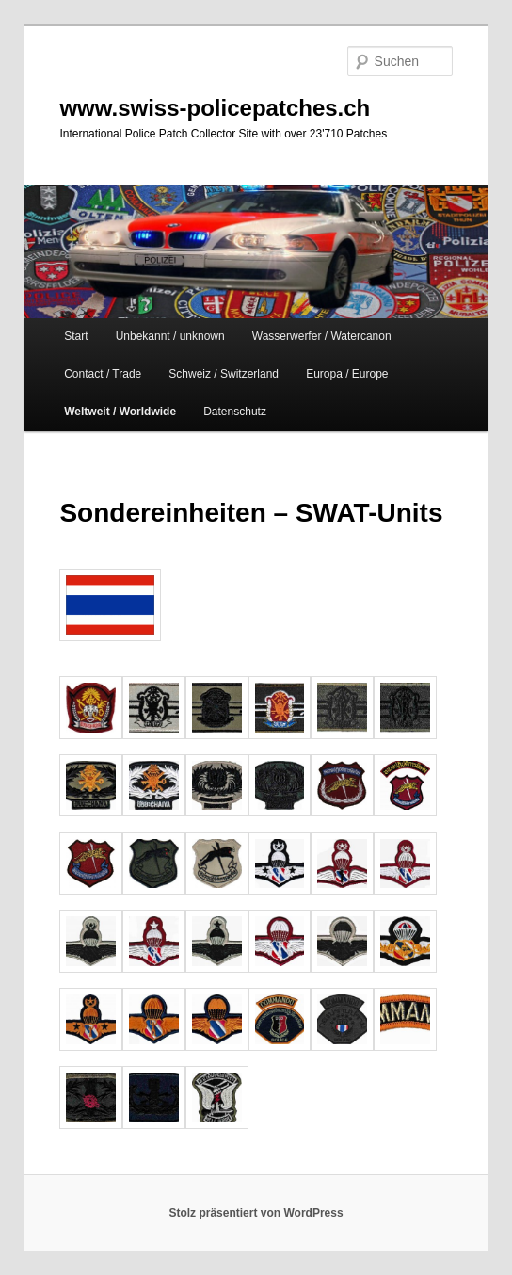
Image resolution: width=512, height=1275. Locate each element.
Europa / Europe (347, 373)
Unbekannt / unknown (170, 336)
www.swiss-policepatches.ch (214, 108)
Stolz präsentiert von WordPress (255, 1212)
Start (76, 336)
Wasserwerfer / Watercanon (322, 336)
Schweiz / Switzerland (223, 373)
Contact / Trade (102, 373)
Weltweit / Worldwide (120, 411)
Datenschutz (234, 411)
